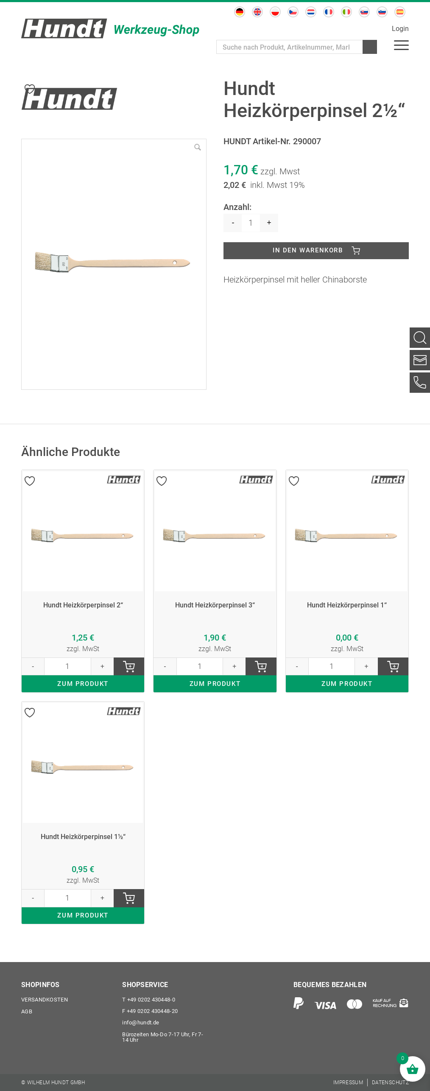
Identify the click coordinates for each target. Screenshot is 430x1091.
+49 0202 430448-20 (150, 1010)
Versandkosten (44, 998)
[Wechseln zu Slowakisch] (364, 12)
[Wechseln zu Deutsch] (240, 12)
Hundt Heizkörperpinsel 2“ (83, 608)
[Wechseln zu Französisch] (329, 12)
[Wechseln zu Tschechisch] (293, 12)
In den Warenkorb (308, 251)
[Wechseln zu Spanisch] (400, 12)
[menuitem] (401, 44)
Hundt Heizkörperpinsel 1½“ (83, 843)
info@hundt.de (140, 1022)
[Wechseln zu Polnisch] (275, 12)
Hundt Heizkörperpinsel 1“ (347, 608)
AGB (26, 1010)
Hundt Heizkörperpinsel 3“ (215, 608)
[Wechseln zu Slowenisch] (382, 12)
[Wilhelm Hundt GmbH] (110, 28)
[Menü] (401, 44)
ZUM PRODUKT (83, 689)
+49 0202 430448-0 (148, 998)
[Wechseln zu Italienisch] (346, 12)
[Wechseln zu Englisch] (257, 12)
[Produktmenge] (251, 223)
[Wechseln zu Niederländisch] (311, 12)
